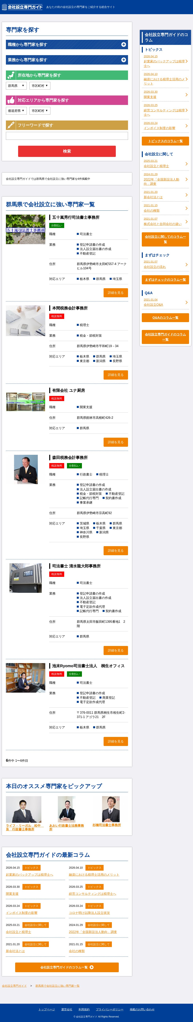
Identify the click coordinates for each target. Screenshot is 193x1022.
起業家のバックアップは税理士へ (29, 874)
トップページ (46, 1009)
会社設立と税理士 (18, 932)
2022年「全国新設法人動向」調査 (93, 932)
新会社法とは (15, 951)
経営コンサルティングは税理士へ (92, 893)
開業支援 (12, 893)
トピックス (31, 867)
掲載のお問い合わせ (142, 1009)
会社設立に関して (36, 925)
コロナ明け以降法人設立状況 (89, 913)
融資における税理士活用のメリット (94, 874)
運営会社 (66, 1009)
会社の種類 (77, 951)
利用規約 (84, 1009)
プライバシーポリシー (109, 1009)
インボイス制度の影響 (21, 913)
